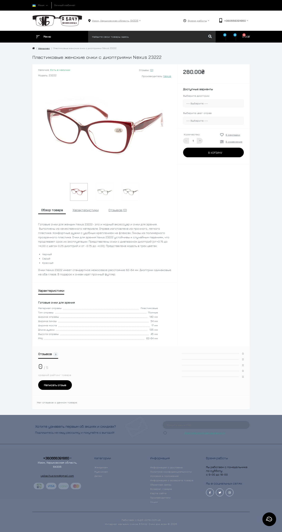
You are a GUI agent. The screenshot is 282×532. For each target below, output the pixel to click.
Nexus (167, 76)
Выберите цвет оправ (197, 113)
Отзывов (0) (117, 210)
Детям (98, 475)
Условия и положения (164, 475)
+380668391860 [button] (57, 458)
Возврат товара (161, 488)
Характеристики (86, 210)
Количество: (192, 134)
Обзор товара (52, 210)
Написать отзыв (55, 385)
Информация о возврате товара (171, 480)
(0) (151, 70)
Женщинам (44, 48)
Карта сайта (158, 493)
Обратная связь (160, 484)
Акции (154, 501)
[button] (115, 20)
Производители (160, 497)
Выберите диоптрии (196, 95)
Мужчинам (101, 471)
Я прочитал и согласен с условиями (205, 434)
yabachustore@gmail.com (57, 475)
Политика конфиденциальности (204, 432)
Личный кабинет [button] (64, 5)
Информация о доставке (166, 467)
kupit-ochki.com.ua (149, 519)
